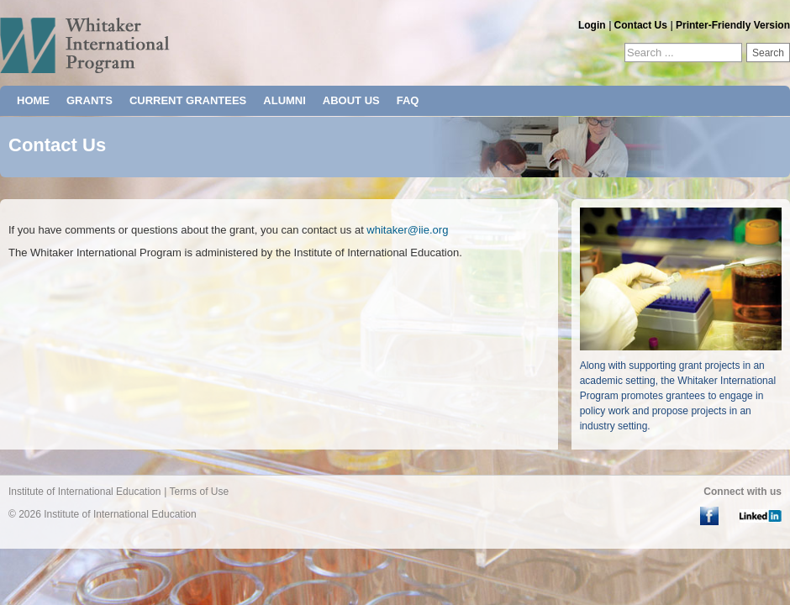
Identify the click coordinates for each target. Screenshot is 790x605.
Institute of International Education (84, 491)
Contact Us (640, 25)
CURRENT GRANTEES (187, 100)
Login (592, 25)
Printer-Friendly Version (733, 25)
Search (768, 53)
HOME (33, 100)
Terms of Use (199, 491)
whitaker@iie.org (407, 230)
